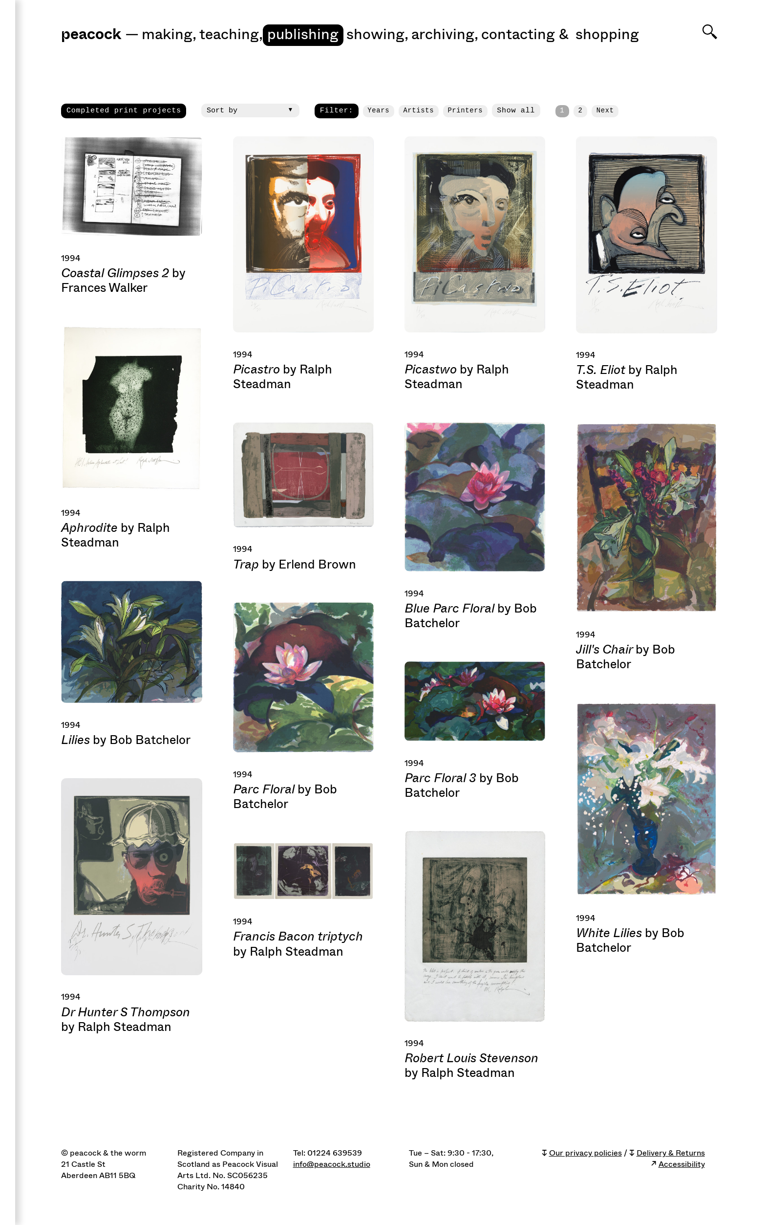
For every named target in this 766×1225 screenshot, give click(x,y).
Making (169, 34)
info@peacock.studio (331, 1164)
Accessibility (682, 1164)
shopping (607, 34)
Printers (465, 110)
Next (605, 110)
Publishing (303, 34)
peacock (91, 35)
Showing (377, 34)
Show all (516, 110)
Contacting (518, 34)
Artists (418, 110)
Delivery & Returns (671, 1153)
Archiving (444, 34)
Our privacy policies (585, 1153)
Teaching (231, 34)
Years (378, 110)
